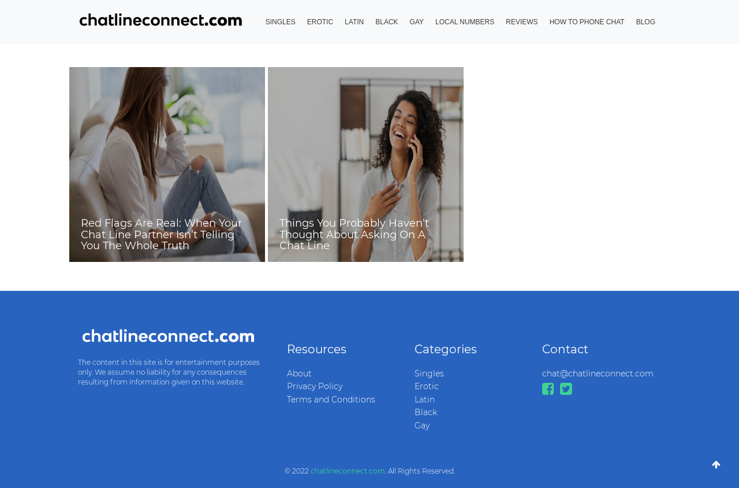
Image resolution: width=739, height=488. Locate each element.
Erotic (320, 22)
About (299, 373)
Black (386, 22)
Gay (417, 22)
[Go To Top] (716, 464)
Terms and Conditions (331, 399)
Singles (281, 22)
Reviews (522, 22)
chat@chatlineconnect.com (597, 373)
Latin (354, 22)
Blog (645, 22)
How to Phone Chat (587, 22)
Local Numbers (464, 22)
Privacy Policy (314, 386)
